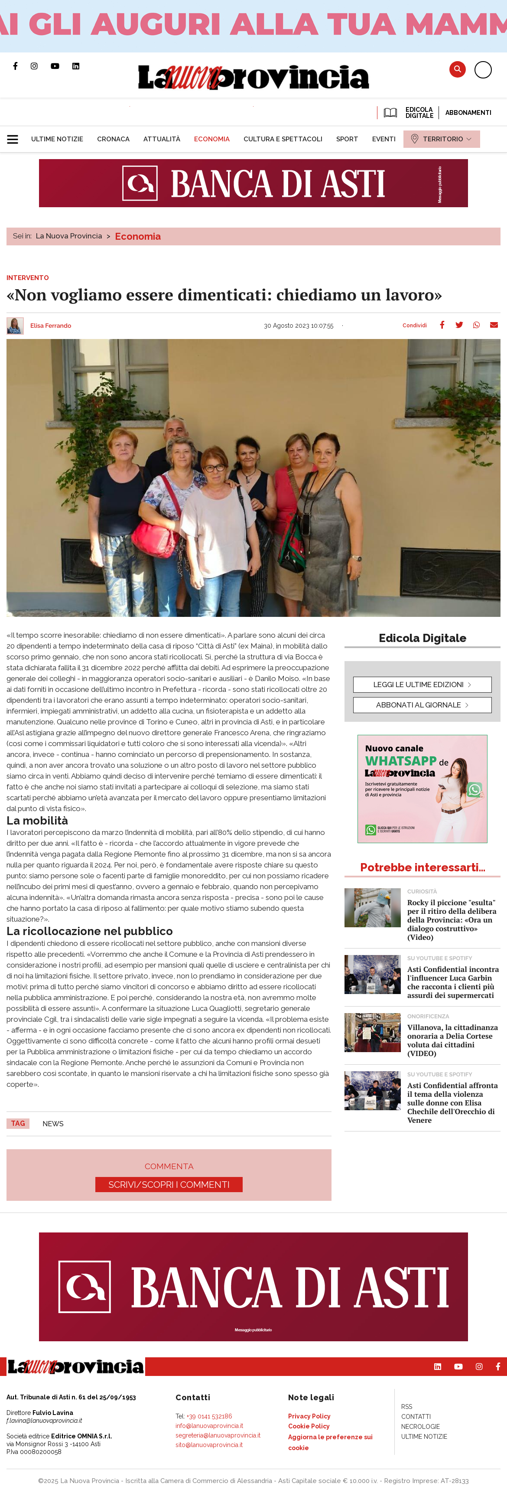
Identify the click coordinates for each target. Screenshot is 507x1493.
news (53, 1124)
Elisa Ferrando (50, 326)
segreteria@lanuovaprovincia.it (218, 1435)
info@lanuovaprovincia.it (209, 1425)
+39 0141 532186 (209, 1416)
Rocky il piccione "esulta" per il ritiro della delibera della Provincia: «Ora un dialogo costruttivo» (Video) (452, 919)
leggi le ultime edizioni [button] (419, 684)
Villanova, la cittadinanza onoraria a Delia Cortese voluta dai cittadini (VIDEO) (452, 1040)
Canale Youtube (61, 66)
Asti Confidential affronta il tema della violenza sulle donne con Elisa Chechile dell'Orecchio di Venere (452, 1102)
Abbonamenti (468, 112)
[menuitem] (57, 139)
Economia (138, 236)
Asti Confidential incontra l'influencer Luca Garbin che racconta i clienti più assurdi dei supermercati (453, 982)
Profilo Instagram (41, 66)
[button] (15, 135)
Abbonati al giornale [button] (418, 705)
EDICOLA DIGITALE (408, 112)
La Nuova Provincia (69, 235)
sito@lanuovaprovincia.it (209, 1444)
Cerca (457, 69)
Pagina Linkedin (82, 66)
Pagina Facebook (22, 66)
